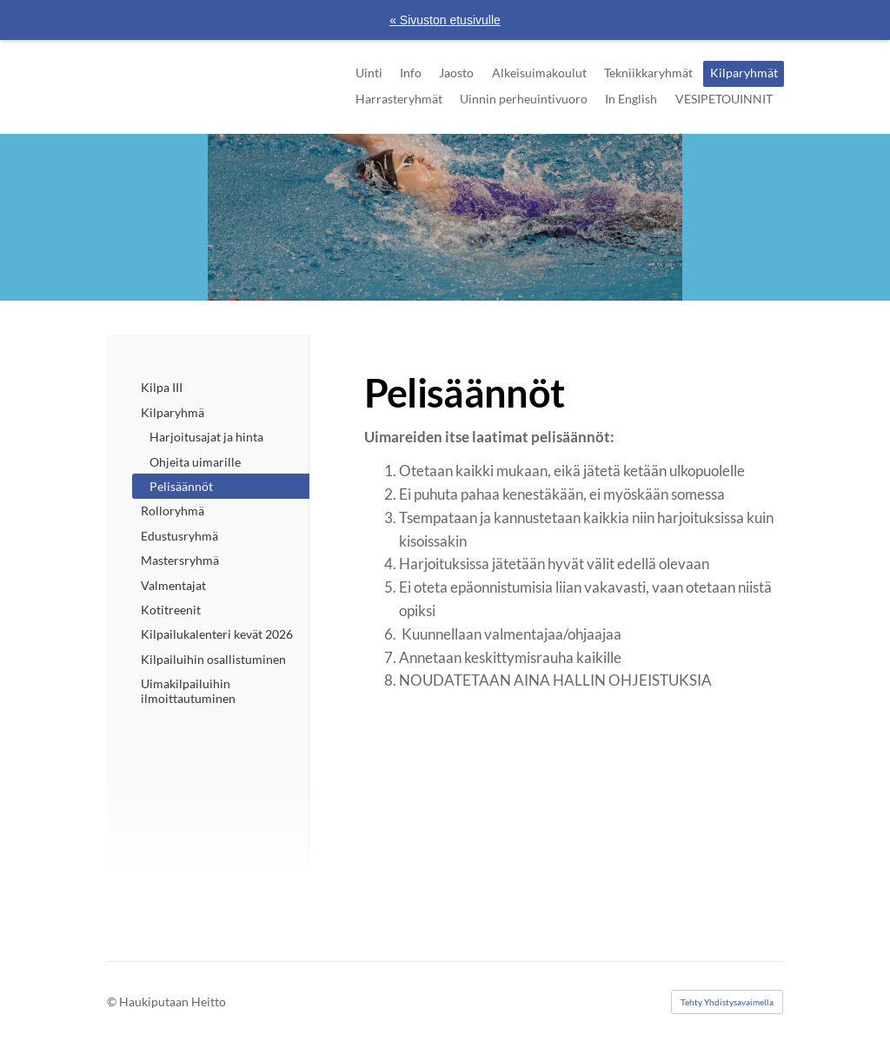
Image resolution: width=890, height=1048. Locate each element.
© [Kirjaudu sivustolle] (113, 1001)
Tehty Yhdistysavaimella (727, 1002)
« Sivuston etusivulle (445, 20)
